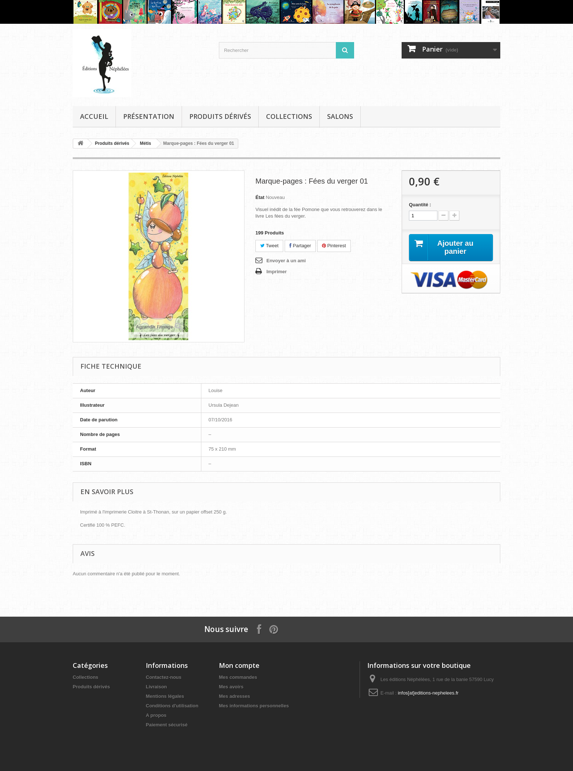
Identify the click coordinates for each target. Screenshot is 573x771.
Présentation (148, 116)
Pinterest (334, 245)
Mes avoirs (231, 686)
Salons (340, 116)
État (260, 197)
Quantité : (420, 204)
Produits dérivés (220, 116)
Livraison (156, 686)
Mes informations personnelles (254, 705)
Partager (300, 245)
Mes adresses (234, 696)
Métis (145, 143)
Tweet (269, 245)
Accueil (94, 116)
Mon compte (239, 665)
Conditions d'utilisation (172, 705)
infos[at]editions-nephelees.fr (428, 693)
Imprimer (276, 271)
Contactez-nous (164, 677)
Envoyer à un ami (286, 260)
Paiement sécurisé (166, 724)
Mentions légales (165, 696)
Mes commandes (238, 677)
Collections (289, 116)
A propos (156, 715)
